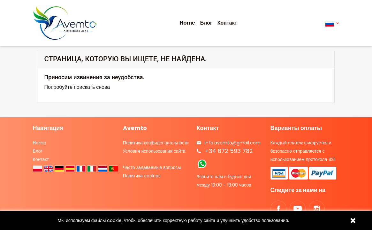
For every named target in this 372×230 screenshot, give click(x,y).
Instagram (317, 209)
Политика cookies (142, 175)
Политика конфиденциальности (156, 143)
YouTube (298, 209)
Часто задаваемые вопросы (152, 167)
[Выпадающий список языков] (332, 23)
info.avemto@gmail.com (233, 143)
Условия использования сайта (154, 151)
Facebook (278, 209)
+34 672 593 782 (229, 151)
